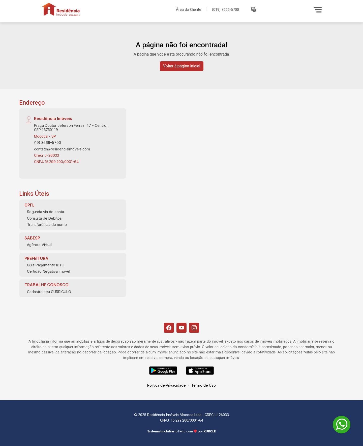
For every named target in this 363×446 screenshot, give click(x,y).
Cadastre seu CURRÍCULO (49, 292)
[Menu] (317, 9)
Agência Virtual (39, 244)
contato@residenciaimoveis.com (62, 149)
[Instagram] (194, 328)
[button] (253, 10)
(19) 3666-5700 (47, 142)
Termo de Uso (203, 385)
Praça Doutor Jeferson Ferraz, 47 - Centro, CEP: (70, 127)
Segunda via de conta (45, 212)
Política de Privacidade (166, 385)
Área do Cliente (188, 9)
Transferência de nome (47, 224)
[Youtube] (181, 328)
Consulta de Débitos (44, 218)
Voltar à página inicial (181, 66)
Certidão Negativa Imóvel (48, 271)
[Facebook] (169, 328)
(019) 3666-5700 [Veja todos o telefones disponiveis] (225, 10)
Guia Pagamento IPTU (45, 265)
